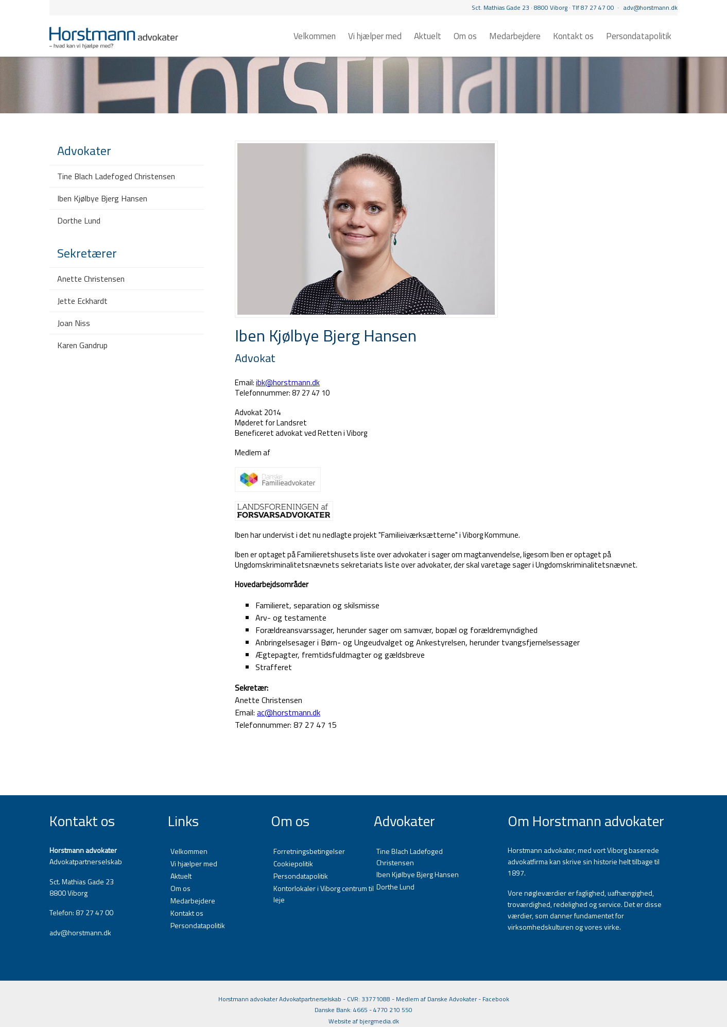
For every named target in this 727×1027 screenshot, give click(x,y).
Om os (465, 36)
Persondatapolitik (638, 36)
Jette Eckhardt (82, 301)
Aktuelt (427, 36)
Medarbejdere (515, 36)
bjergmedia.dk (379, 1021)
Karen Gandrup (82, 345)
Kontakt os (573, 36)
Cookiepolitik (293, 863)
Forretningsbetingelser (309, 851)
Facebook (495, 999)
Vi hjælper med (375, 36)
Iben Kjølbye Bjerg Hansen (102, 198)
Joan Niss (73, 323)
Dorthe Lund (78, 220)
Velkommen (314, 36)
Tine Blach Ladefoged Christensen (116, 176)
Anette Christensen (91, 278)
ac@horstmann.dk (288, 712)
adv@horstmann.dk (651, 7)
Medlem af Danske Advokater (436, 999)
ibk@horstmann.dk (288, 382)
